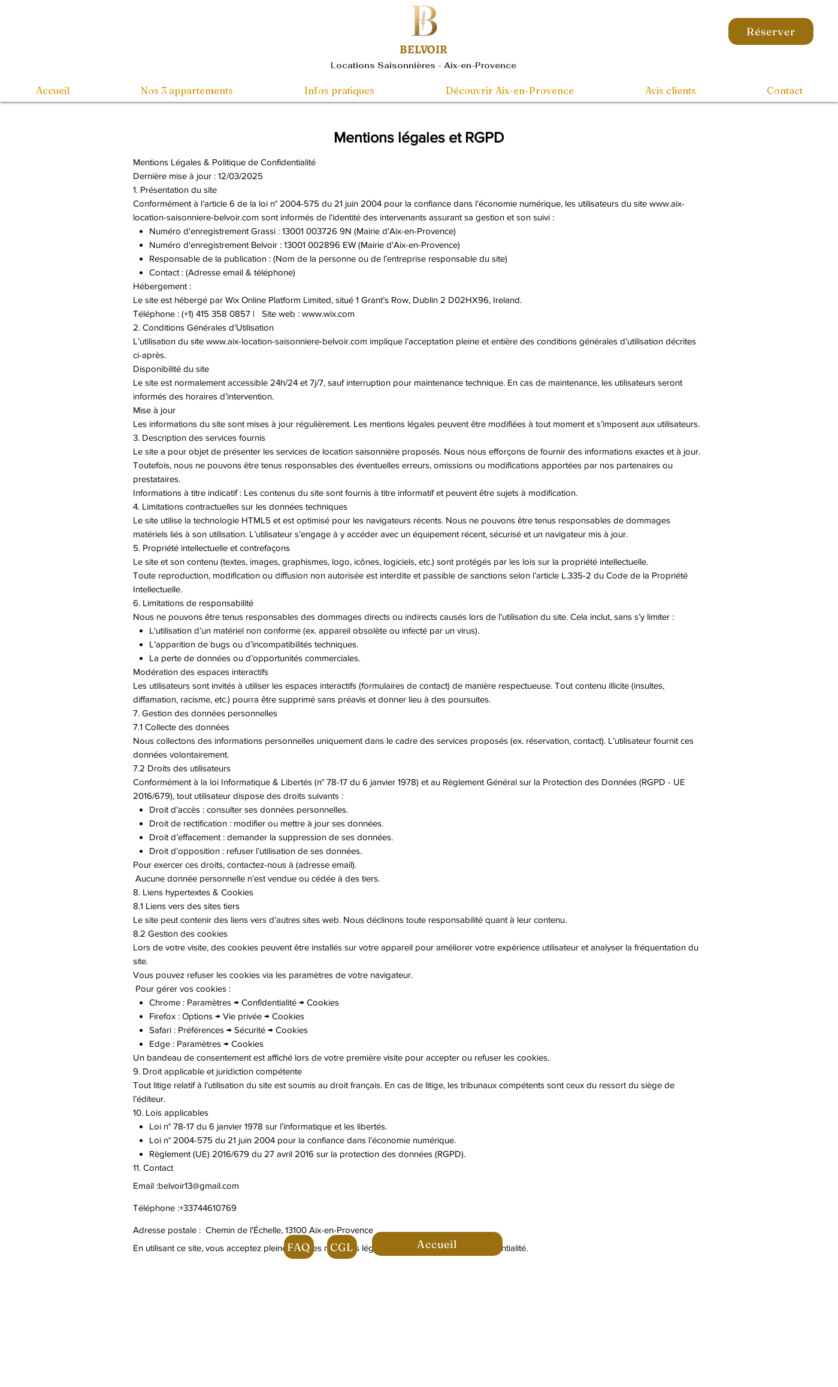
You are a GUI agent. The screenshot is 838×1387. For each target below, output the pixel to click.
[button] (509, 90)
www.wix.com (328, 313)
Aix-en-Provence (480, 65)
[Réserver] (770, 31)
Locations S (357, 65)
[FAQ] (299, 1247)
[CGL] (342, 1247)
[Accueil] (437, 1244)
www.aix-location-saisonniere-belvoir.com (286, 341)
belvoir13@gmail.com (198, 1185)
